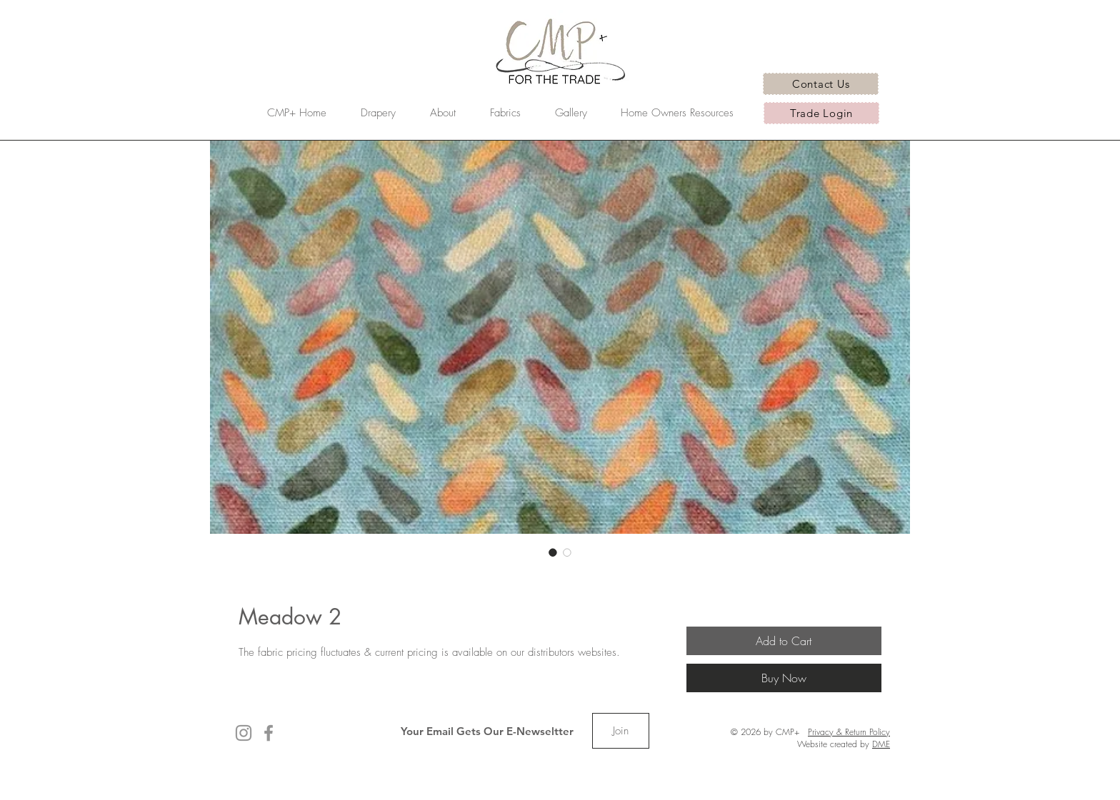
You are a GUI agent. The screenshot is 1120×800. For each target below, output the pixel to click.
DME (881, 744)
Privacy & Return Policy (849, 732)
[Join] (620, 731)
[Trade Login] (821, 113)
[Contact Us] (821, 84)
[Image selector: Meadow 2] (553, 552)
